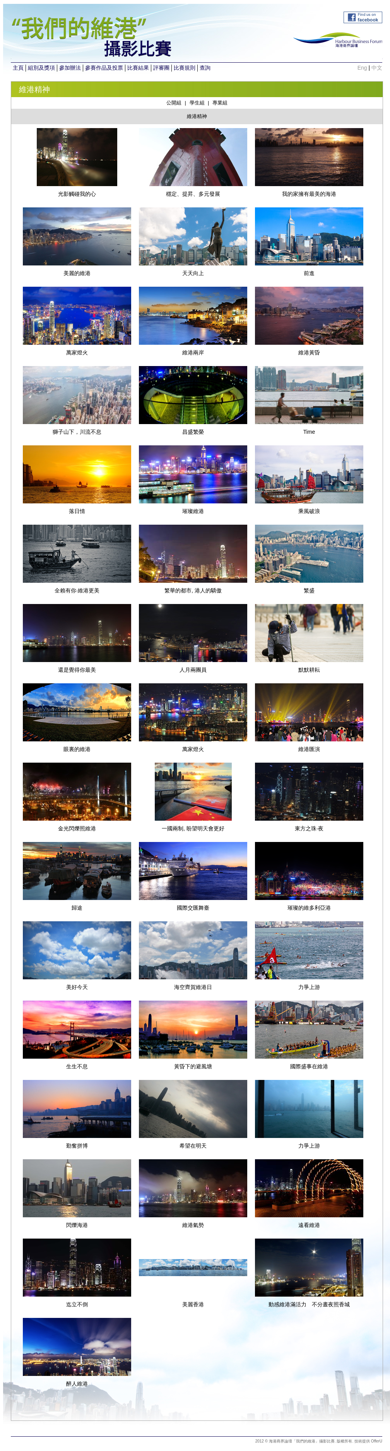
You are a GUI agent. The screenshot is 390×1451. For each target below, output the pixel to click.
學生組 (197, 103)
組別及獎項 (41, 68)
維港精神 (197, 116)
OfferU (376, 1441)
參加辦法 (70, 68)
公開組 (173, 103)
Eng (362, 68)
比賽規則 (184, 68)
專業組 (220, 103)
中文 (376, 68)
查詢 (205, 68)
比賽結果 (138, 68)
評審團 (161, 68)
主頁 (18, 68)
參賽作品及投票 (104, 68)
